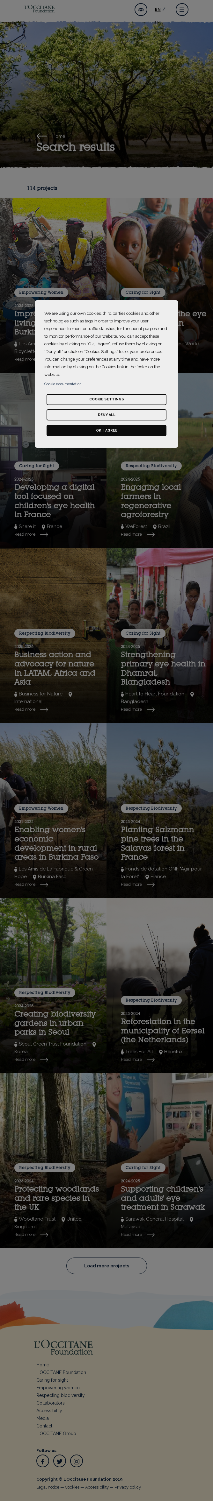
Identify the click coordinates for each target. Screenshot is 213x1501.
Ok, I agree (106, 430)
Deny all (106, 415)
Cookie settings (106, 399)
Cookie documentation (63, 384)
